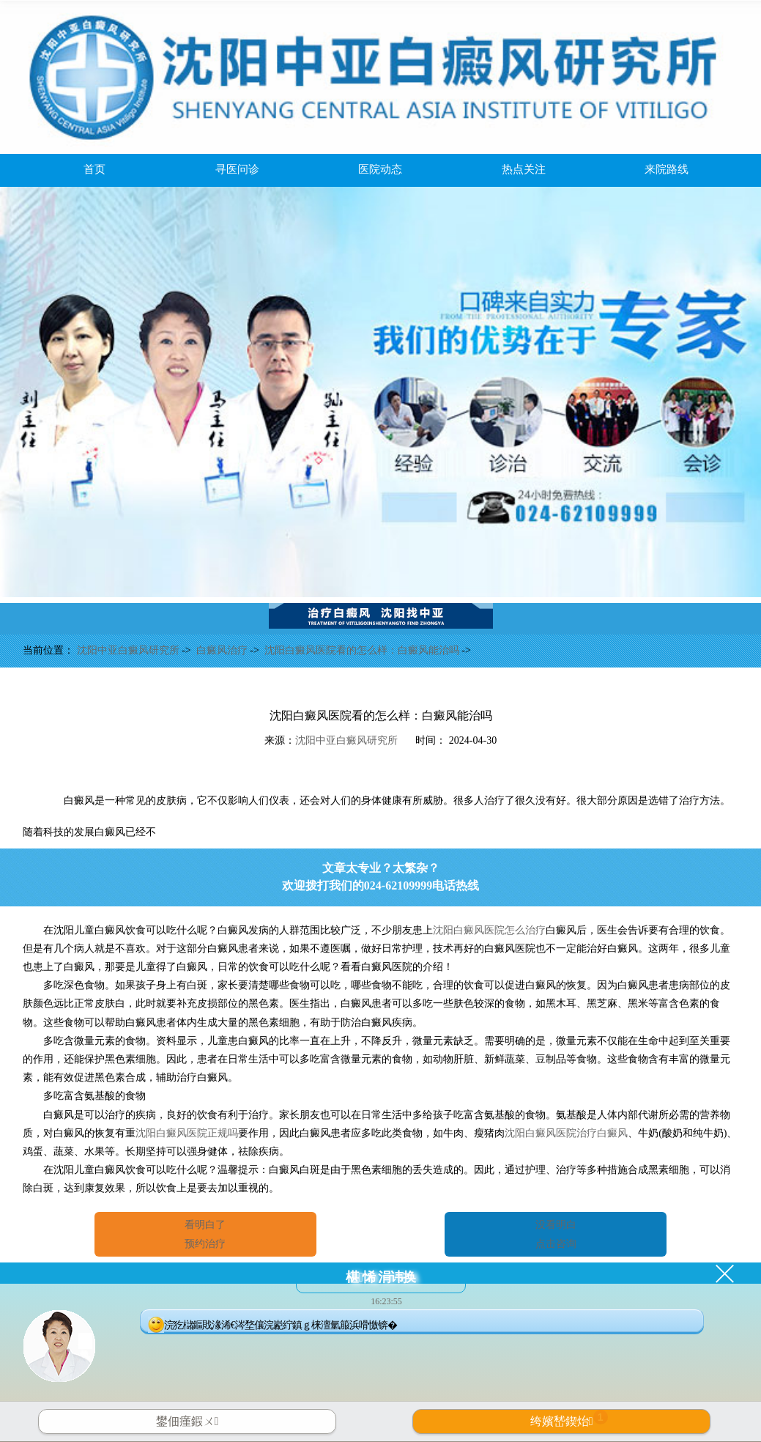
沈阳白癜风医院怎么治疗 (489, 930)
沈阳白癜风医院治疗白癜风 (566, 1133)
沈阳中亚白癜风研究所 (129, 650)
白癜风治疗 (223, 650)
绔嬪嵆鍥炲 (569, 1418)
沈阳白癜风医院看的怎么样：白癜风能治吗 (363, 650)
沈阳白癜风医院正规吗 (187, 1133)
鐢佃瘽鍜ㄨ (187, 1421)
